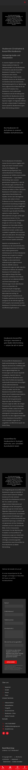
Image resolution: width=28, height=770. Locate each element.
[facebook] (3, 733)
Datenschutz (6, 761)
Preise (6, 695)
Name (6, 603)
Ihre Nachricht (9, 628)
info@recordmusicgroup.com (10, 667)
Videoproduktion (9, 702)
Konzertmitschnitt (9, 710)
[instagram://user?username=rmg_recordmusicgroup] (17, 768)
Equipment (8, 687)
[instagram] (7, 733)
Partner (7, 692)
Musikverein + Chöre (10, 713)
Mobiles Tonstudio (9, 716)
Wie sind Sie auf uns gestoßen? (13, 642)
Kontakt (7, 690)
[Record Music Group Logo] (11, 737)
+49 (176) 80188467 (10, 723)
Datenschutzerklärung (15, 669)
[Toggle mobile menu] (25, 2)
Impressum (15, 759)
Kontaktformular (9, 729)
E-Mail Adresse (9, 611)
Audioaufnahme (9, 705)
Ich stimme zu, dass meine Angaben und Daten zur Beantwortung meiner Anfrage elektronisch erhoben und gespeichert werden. (14, 653)
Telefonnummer (9, 620)
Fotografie (7, 708)
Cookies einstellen (17, 761)
